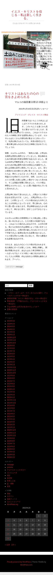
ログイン (10, 496)
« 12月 (7, 545)
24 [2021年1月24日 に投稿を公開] (8, 534)
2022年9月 (11, 376)
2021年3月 (11, 422)
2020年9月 (11, 438)
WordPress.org (12, 504)
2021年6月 (11, 414)
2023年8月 (11, 348)
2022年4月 (11, 389)
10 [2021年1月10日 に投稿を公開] (8, 525)
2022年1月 (11, 397)
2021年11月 (11, 400)
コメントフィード (13, 502)
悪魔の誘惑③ (12, 309)
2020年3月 (11, 455)
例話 (8, 475)
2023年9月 (11, 346)
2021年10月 (11, 403)
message (19, 267)
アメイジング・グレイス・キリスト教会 (31, 115)
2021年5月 (11, 416)
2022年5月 (11, 386)
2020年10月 (11, 435)
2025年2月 (11, 324)
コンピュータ (12, 473)
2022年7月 (11, 381)
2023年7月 (11, 351)
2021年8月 (11, 408)
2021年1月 (11, 427)
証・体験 (10, 484)
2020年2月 (11, 457)
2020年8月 (11, 441)
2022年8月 (11, 378)
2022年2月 (11, 395)
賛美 (8, 486)
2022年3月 (11, 392)
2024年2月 (11, 332)
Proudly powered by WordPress (19, 562)
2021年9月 (11, 405)
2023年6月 (11, 354)
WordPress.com (26, 565)
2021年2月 (11, 425)
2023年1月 (11, 365)
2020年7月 (11, 444)
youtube (10, 467)
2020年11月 (11, 433)
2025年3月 (11, 321)
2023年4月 (11, 359)
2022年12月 (11, 367)
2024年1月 (11, 335)
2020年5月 (11, 449)
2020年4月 (11, 452)
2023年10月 (11, 343)
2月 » (13, 545)
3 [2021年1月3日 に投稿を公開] (8, 520)
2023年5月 (11, 356)
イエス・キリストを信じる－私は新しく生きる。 (26, 15)
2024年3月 (11, 329)
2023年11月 (11, 340)
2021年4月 (11, 419)
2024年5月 (11, 326)
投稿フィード (12, 499)
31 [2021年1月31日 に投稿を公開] (8, 538)
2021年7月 (11, 411)
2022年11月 (11, 370)
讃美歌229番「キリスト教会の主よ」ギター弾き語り (27, 298)
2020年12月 (11, 430)
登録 (8, 494)
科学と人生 (11, 481)
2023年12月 (11, 337)
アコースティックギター (16, 470)
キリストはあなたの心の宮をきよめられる (22, 95)
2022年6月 (11, 384)
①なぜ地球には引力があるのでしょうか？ (23, 307)
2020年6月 (11, 446)
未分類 (9, 478)
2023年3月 (11, 362)
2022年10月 (11, 373)
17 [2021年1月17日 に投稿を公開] (8, 529)
